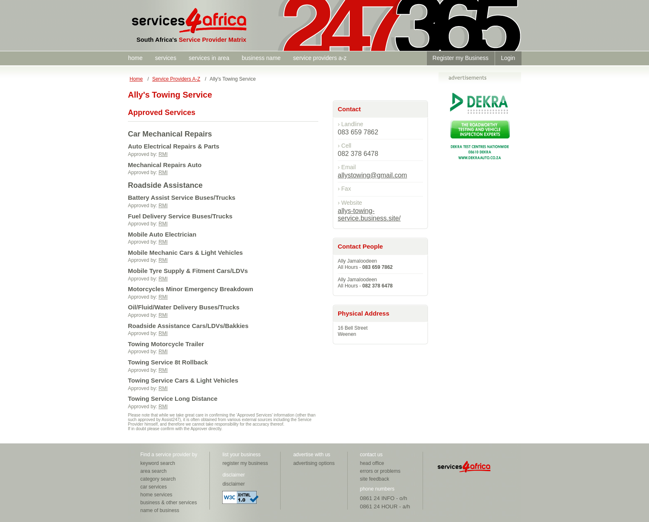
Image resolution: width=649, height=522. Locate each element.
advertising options (313, 463)
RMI (163, 154)
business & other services (168, 502)
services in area (209, 58)
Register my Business (460, 58)
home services (156, 495)
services (165, 58)
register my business (245, 463)
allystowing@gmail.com (372, 175)
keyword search (157, 463)
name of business (159, 510)
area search (153, 471)
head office (372, 463)
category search (157, 479)
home (135, 58)
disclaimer (233, 484)
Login (508, 58)
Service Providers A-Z (176, 79)
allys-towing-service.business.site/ (369, 214)
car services (153, 487)
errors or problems (380, 471)
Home (136, 79)
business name (261, 58)
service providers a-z (319, 58)
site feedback (374, 479)
